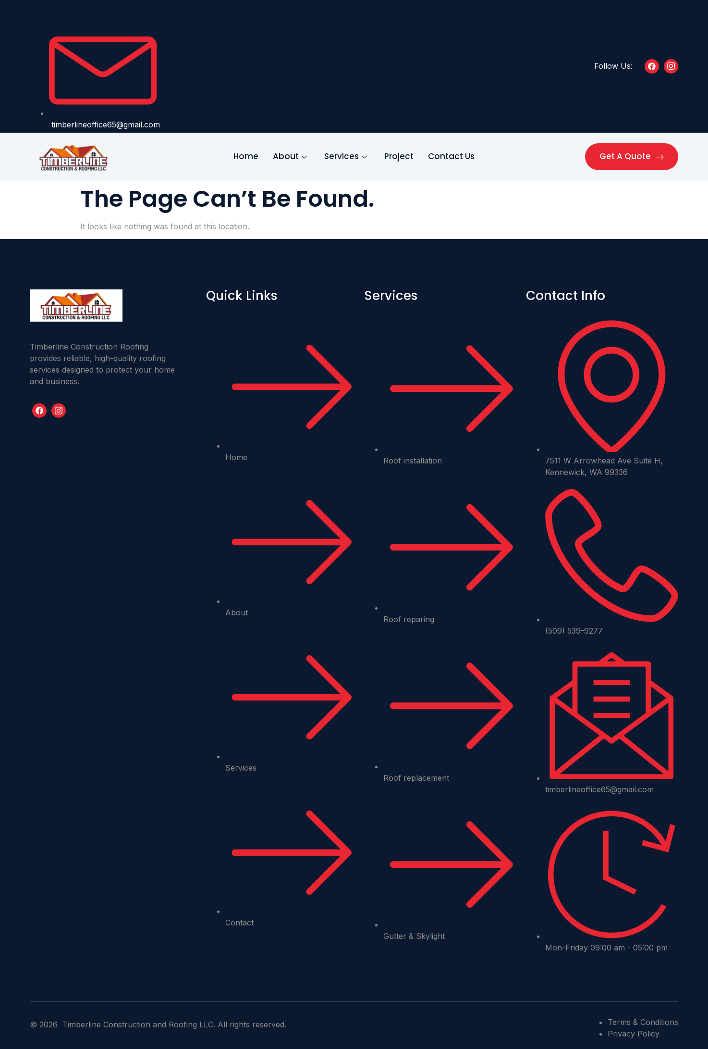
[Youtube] (58, 410)
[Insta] (671, 66)
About (290, 156)
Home (245, 156)
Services (345, 156)
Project (399, 156)
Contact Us (451, 156)
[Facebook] (652, 66)
